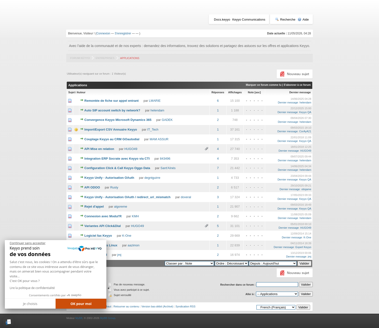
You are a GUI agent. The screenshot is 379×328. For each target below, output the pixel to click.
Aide (303, 19)
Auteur (81, 92)
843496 (165, 158)
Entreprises (105, 58)
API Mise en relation (99, 149)
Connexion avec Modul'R (103, 216)
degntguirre (152, 178)
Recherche (285, 19)
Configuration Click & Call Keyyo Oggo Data (117, 168)
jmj (119, 255)
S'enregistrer (123, 33)
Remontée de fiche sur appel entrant (111, 100)
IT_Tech (152, 129)
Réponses (217, 92)
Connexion (103, 33)
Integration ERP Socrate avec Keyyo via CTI (117, 158)
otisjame (306, 189)
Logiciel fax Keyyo (98, 235)
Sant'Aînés (167, 168)
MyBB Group (107, 318)
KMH (135, 216)
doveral (186, 197)
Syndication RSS (185, 306)
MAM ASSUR (159, 139)
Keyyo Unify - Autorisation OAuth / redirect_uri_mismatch (127, 197)
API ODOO (92, 187)
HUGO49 (130, 149)
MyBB (78, 318)
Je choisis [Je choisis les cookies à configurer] (30, 303)
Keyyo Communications (248, 19)
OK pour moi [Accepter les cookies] (81, 303)
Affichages (235, 92)
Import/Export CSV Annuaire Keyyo (110, 129)
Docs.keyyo (222, 19)
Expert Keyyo (303, 247)
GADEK (167, 120)
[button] (8, 322)
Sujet (71, 92)
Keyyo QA (305, 112)
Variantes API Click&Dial (102, 226)
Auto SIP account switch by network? (112, 110)
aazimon (133, 245)
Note (251, 92)
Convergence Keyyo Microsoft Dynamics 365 (117, 120)
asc (257, 92)
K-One (126, 235)
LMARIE (154, 100)
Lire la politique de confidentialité (32, 288)
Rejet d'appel (94, 206)
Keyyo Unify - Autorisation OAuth (109, 178)
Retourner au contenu (126, 306)
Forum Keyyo (80, 58)
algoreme (120, 206)
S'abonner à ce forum (297, 84)
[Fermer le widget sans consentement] (27, 243)
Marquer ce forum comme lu (263, 84)
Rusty (114, 187)
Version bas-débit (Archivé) (157, 306)
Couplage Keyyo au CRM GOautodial (111, 139)
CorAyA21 (305, 131)
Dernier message (300, 92)
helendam (305, 102)
